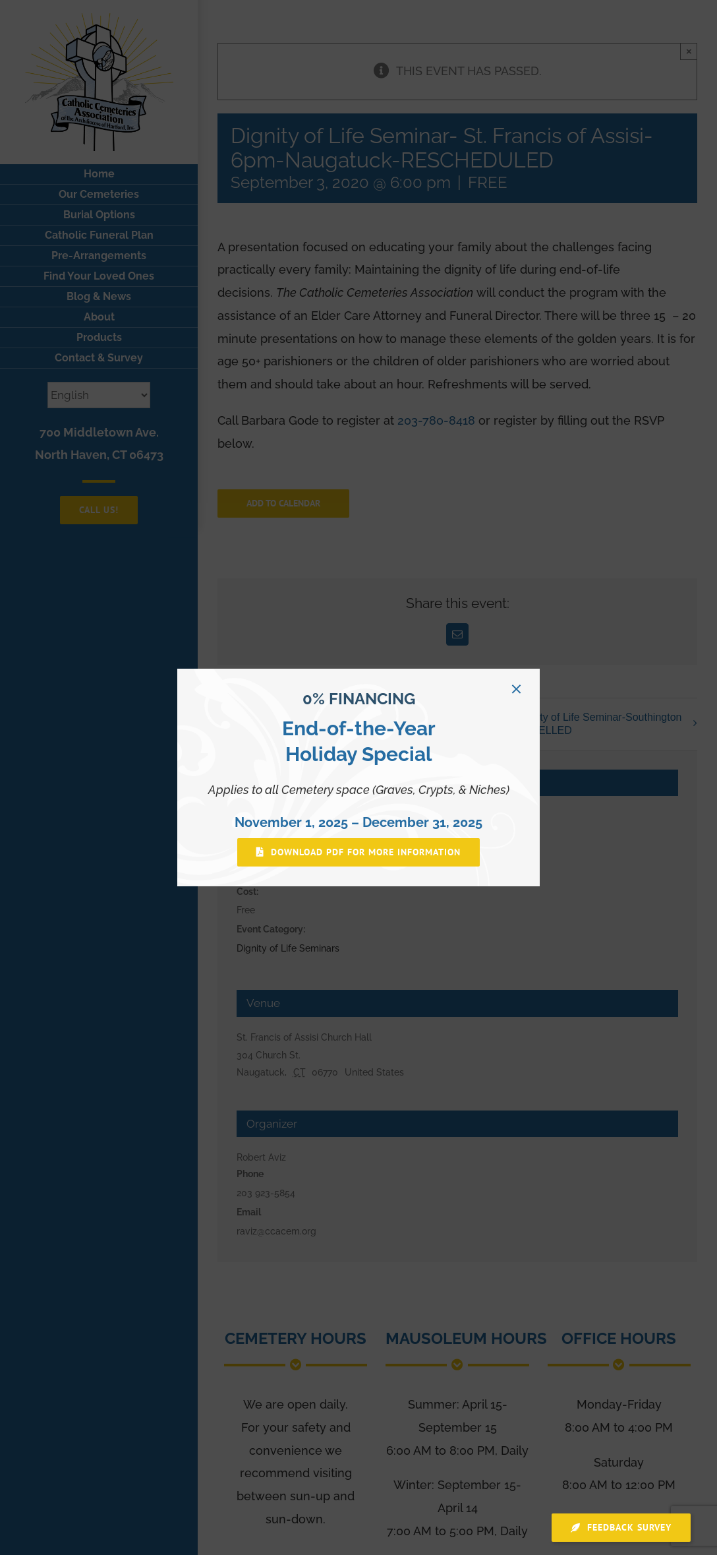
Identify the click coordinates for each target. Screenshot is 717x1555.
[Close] (516, 689)
